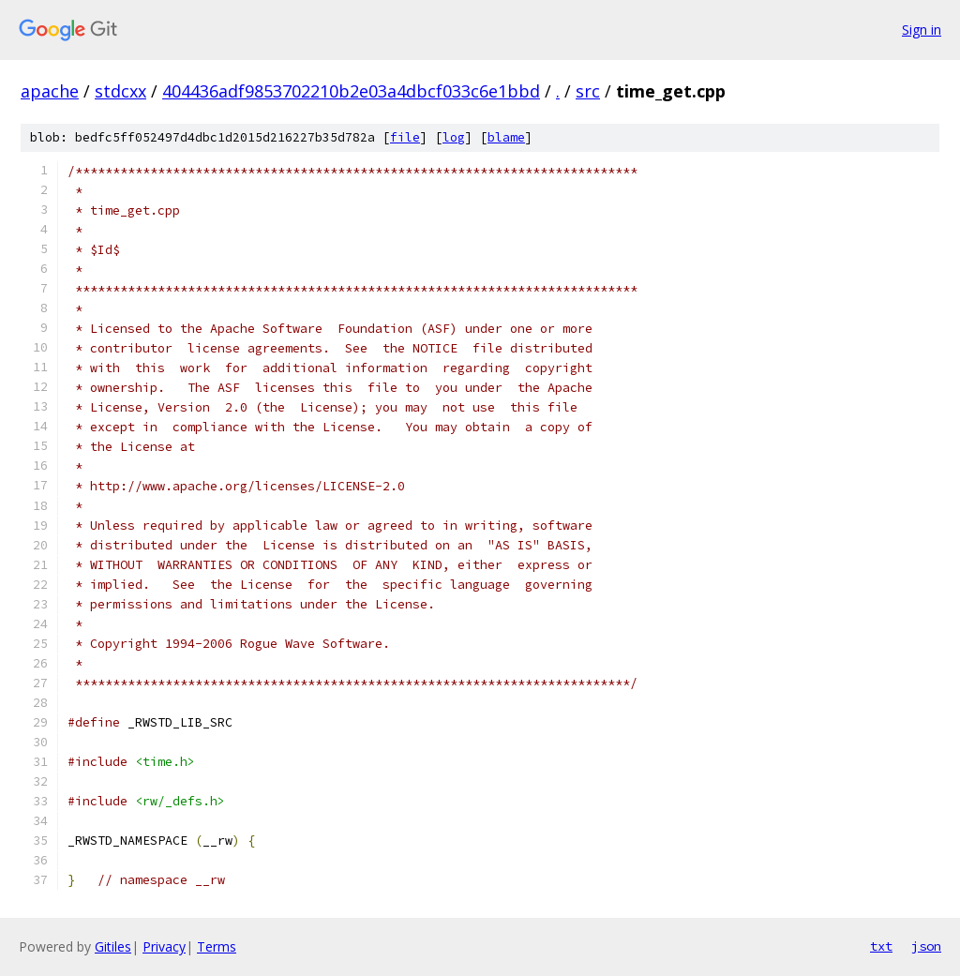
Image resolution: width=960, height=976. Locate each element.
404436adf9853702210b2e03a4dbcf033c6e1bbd (351, 91)
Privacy (164, 946)
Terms (216, 946)
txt (881, 946)
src (588, 91)
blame (506, 137)
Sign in (921, 29)
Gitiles (113, 946)
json (926, 946)
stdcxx (120, 91)
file (405, 137)
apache (50, 91)
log (453, 137)
